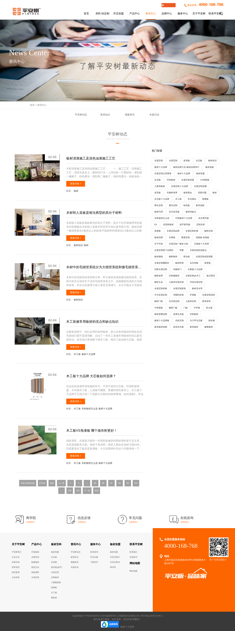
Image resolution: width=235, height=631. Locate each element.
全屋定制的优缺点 (198, 250)
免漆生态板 (178, 314)
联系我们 (133, 552)
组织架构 (16, 572)
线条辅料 (35, 572)
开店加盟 (118, 13)
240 (77, 491)
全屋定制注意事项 (162, 173)
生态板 (199, 160)
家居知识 (105, 114)
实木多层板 (174, 211)
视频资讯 (130, 114)
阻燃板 (205, 199)
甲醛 (182, 250)
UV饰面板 (204, 180)
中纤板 (197, 308)
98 (119, 483)
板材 (76, 191)
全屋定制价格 (192, 231)
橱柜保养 (158, 275)
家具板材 (194, 327)
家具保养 (206, 301)
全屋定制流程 (208, 295)
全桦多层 (35, 557)
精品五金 (35, 567)
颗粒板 (54, 597)
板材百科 (56, 544)
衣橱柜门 (177, 269)
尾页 (97, 491)
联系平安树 (215, 13)
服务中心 (183, 13)
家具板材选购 (160, 327)
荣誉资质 (16, 567)
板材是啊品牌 (160, 314)
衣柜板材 (194, 314)
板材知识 (78, 245)
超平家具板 (185, 224)
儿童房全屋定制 (176, 282)
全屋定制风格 (160, 288)
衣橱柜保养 (172, 192)
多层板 (186, 160)
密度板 (207, 263)
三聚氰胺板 (56, 582)
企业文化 (16, 557)
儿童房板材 (159, 186)
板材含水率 (197, 288)
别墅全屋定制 (160, 269)
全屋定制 (158, 160)
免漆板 (157, 231)
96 (103, 483)
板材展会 (187, 192)
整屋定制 (185, 237)
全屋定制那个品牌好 (163, 250)
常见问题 (94, 557)
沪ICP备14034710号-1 (151, 615)
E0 (155, 224)
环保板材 (171, 180)
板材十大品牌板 (161, 320)
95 (95, 483)
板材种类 (179, 263)
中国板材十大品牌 (183, 218)
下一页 (87, 491)
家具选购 (200, 205)
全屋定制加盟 (187, 180)
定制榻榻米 (174, 275)
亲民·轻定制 (102, 13)
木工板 (77, 354)
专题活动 (154, 114)
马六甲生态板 (196, 320)
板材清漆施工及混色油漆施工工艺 (90, 158)
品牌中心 (167, 13)
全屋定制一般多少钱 (178, 244)
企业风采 (16, 577)
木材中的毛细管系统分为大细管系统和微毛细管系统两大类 (105, 267)
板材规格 (158, 256)
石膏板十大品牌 (195, 269)
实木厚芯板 (203, 218)
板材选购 (209, 167)
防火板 (209, 308)
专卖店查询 (115, 562)
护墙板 (193, 295)
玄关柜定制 (174, 301)
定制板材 (55, 577)
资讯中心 (150, 13)
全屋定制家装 (179, 288)
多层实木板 (178, 327)
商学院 (113, 567)
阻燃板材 (35, 562)
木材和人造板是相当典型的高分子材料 (94, 212)
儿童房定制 (191, 301)
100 (135, 483)
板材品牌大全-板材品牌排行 (186, 167)
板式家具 (211, 275)
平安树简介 (17, 552)
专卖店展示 (115, 557)
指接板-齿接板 (202, 237)
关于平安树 (198, 13)
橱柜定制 (208, 231)
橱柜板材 (173, 256)
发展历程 (16, 562)
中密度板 (158, 308)
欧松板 (212, 320)
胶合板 (186, 256)
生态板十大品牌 (161, 199)
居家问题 (202, 192)
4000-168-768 (211, 5)
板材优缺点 (191, 211)
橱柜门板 (158, 301)
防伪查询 (94, 552)
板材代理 (158, 211)
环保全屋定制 (196, 282)
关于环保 (158, 244)
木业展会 (192, 199)
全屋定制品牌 (173, 231)
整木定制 (158, 205)
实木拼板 (194, 263)
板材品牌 (158, 237)
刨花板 (186, 205)
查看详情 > (75, 183)
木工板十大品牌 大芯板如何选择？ (91, 376)
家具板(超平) (56, 567)
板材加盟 (200, 173)
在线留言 (133, 557)
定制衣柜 (200, 224)
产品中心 (134, 13)
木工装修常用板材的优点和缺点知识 (92, 321)
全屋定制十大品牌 (179, 186)
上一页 (61, 483)
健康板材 (208, 327)
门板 (185, 308)
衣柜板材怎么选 (90, 408)
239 (69, 491)
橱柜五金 (158, 282)
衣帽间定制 (178, 295)
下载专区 (94, 562)
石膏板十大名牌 (201, 244)
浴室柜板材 (168, 224)
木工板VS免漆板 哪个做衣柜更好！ (91, 430)
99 (128, 483)
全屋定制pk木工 (193, 275)
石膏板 (172, 237)
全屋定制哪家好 (161, 263)
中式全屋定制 (160, 295)
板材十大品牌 (88, 354)
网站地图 (135, 563)
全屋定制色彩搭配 (204, 256)
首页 (86, 13)
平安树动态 (81, 114)
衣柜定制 (179, 320)
